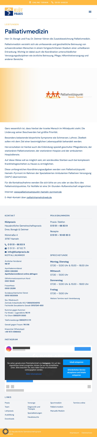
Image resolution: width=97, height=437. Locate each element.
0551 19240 (10, 281)
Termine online (79, 403)
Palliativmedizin (56, 407)
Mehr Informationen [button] (34, 374)
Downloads (9, 419)
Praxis (7, 403)
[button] (90, 12)
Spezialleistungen (35, 413)
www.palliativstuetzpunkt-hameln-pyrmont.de (38, 192)
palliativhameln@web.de (39, 197)
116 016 (26, 324)
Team (7, 407)
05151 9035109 (11, 295)
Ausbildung (9, 415)
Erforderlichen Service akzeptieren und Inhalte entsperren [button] (76, 372)
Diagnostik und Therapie (34, 408)
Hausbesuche (33, 417)
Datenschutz (87, 433)
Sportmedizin (56, 403)
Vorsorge (31, 403)
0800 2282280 (11, 271)
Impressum (74, 433)
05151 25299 (10, 288)
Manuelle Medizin (57, 411)
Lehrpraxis (9, 411)
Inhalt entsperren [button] (76, 362)
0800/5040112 (33, 303)
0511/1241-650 (37, 305)
